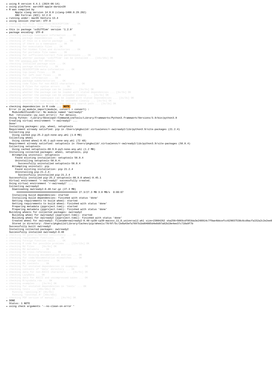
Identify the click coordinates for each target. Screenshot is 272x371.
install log (29, 72)
